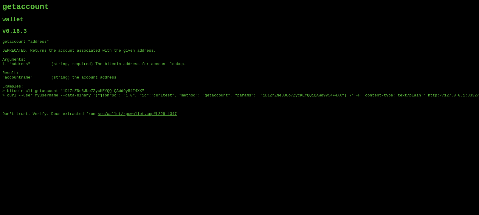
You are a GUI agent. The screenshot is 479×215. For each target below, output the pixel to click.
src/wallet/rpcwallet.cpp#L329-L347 (137, 131)
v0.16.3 (14, 35)
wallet (12, 22)
